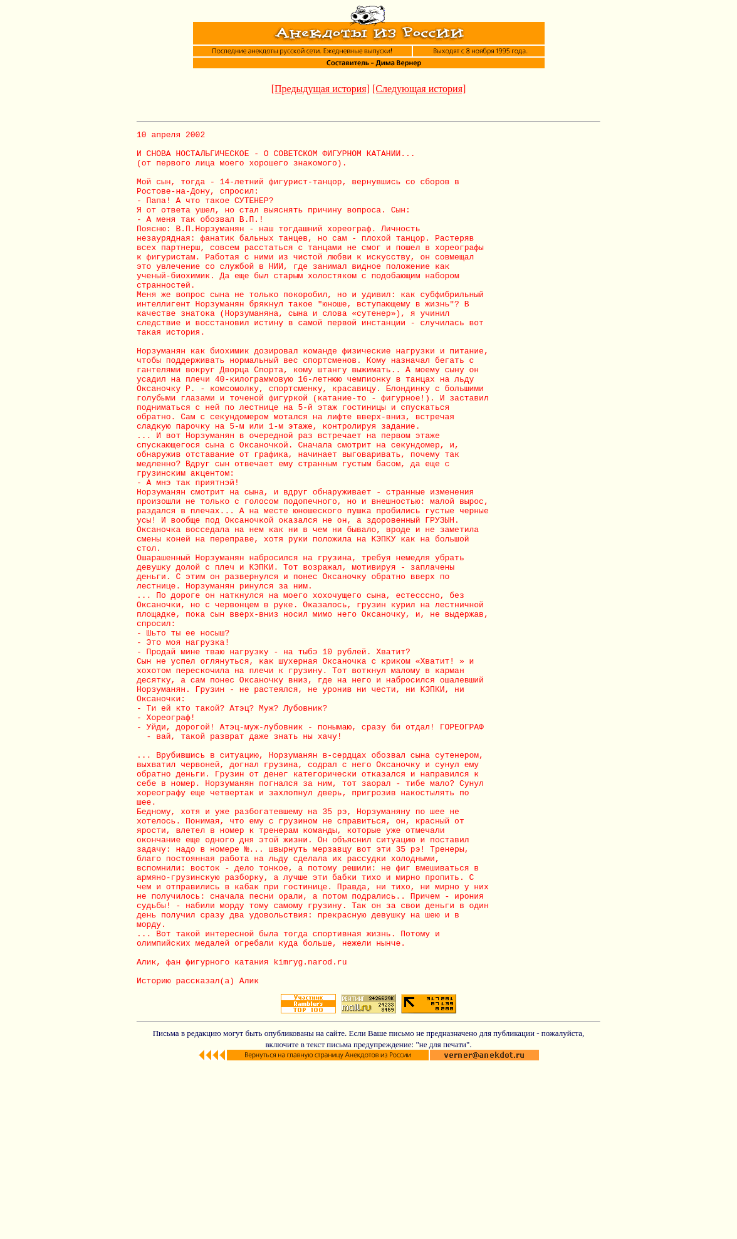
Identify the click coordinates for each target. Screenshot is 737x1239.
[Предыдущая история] (320, 88)
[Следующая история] (419, 88)
